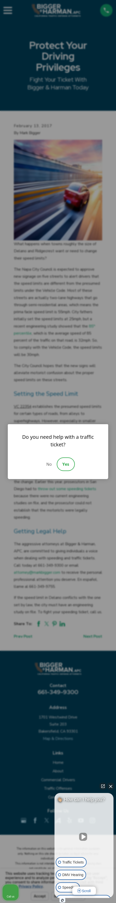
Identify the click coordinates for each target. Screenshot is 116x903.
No (49, 464)
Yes (65, 464)
